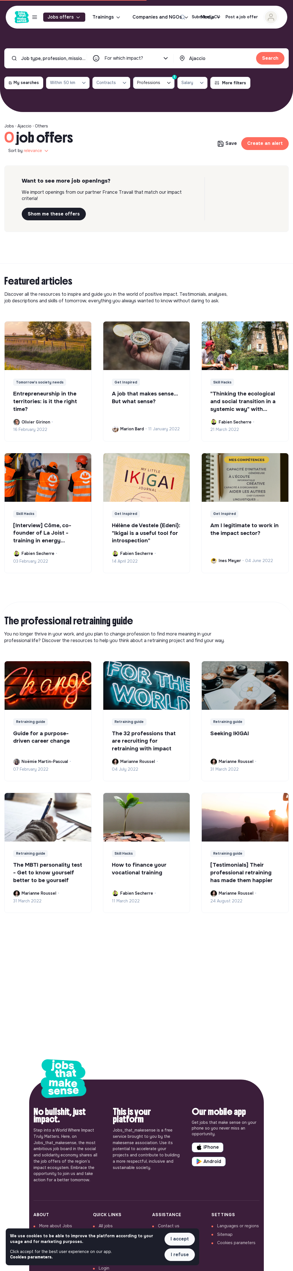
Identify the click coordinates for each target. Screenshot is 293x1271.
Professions (156, 81)
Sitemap (225, 1234)
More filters (230, 82)
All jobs (106, 1225)
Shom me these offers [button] (54, 214)
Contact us (168, 1225)
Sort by (28, 150)
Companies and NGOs (160, 17)
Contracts (111, 82)
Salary (193, 82)
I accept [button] (180, 1239)
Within (68, 82)
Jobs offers (64, 17)
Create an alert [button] (265, 143)
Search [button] (270, 58)
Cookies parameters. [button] (31, 1257)
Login (104, 1268)
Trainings (106, 17)
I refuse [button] (180, 1255)
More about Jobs (55, 1225)
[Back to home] (63, 1080)
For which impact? (136, 58)
